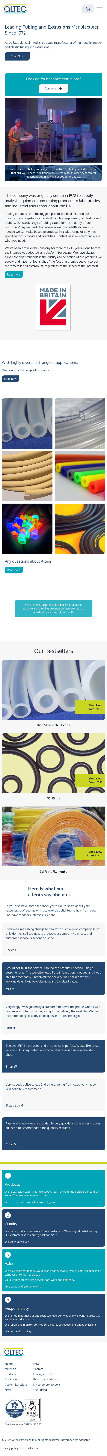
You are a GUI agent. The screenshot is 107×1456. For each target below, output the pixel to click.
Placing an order (43, 1374)
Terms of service (30, 1448)
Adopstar (84, 1439)
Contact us (53, 88)
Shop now (10, 378)
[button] (99, 8)
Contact (38, 1368)
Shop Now (17, 56)
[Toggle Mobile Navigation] (99, 8)
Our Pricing (40, 1389)
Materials (10, 1368)
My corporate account (46, 1384)
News (8, 1389)
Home (9, 1363)
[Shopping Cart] (88, 8)
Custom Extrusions (16, 1384)
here (52, 915)
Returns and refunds (45, 1379)
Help (36, 1363)
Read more (13, 274)
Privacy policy (10, 1448)
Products (10, 1374)
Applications (12, 1379)
